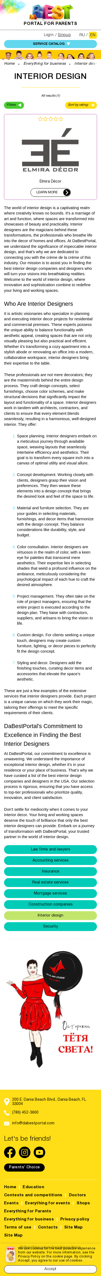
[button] (15, 1007)
